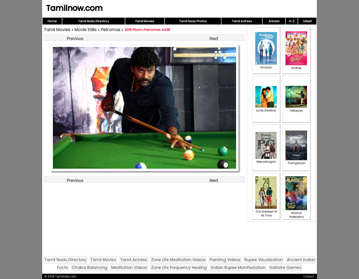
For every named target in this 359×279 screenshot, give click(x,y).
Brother (296, 66)
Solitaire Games (285, 267)
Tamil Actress (242, 21)
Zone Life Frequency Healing (179, 267)
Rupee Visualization (264, 260)
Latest (307, 21)
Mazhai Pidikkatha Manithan (296, 215)
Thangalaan (296, 161)
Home (52, 21)
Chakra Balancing (89, 267)
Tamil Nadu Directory (93, 21)
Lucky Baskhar (266, 108)
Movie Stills (85, 30)
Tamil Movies (144, 21)
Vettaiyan (296, 109)
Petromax (110, 30)
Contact (308, 276)
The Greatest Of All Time (266, 211)
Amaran (266, 65)
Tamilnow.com (74, 8)
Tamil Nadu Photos (193, 21)
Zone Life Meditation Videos (178, 260)
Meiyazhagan (266, 160)
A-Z (291, 21)
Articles (274, 21)
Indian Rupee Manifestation (238, 267)
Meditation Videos (129, 267)
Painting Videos (225, 260)
